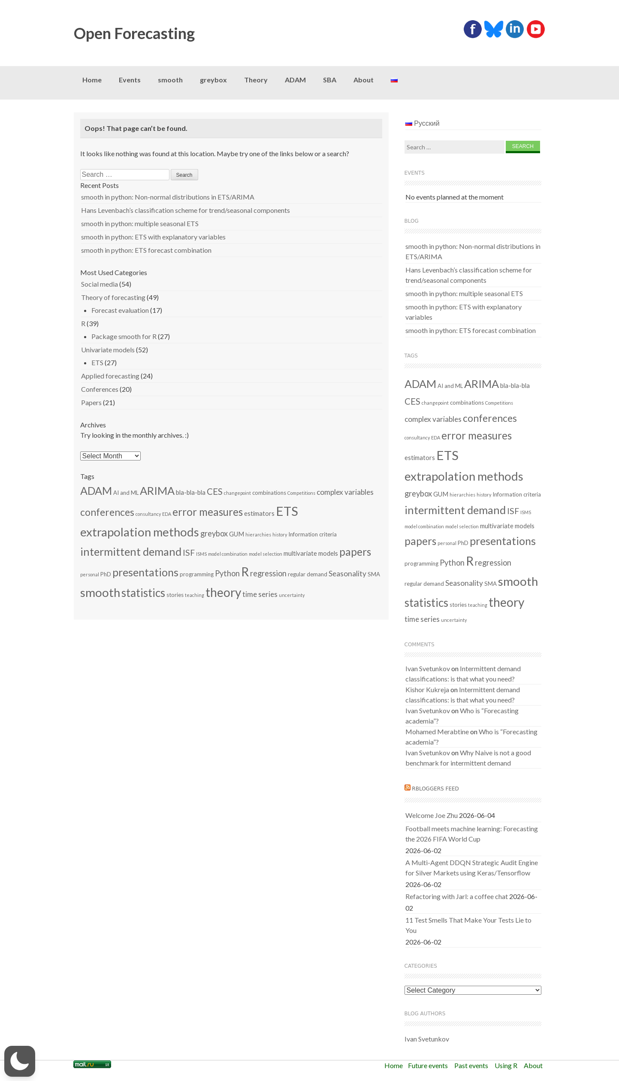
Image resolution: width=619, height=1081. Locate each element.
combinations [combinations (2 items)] (269, 492)
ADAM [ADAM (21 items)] (96, 490)
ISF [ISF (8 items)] (189, 552)
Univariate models (108, 349)
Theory (256, 80)
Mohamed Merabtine (437, 731)
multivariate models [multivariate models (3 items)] (311, 553)
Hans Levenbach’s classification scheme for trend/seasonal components (185, 210)
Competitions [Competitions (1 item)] (301, 493)
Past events (471, 1065)
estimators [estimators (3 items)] (259, 513)
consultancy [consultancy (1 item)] (148, 514)
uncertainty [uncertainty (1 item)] (292, 595)
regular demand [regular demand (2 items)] (307, 574)
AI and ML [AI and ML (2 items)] (126, 492)
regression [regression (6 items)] (268, 573)
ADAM (295, 80)
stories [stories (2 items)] (175, 594)
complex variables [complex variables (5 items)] (345, 492)
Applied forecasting (110, 376)
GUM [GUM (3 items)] (236, 534)
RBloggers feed (435, 789)
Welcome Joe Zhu (431, 815)
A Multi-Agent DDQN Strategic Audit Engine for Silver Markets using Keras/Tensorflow (471, 867)
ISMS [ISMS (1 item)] (201, 554)
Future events (428, 1065)
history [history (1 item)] (279, 534)
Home (92, 80)
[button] (19, 1061)
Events (130, 80)
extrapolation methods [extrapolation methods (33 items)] (139, 532)
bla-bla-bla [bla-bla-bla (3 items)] (190, 492)
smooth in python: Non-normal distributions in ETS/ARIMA (167, 197)
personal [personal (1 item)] (89, 574)
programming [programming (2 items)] (197, 574)
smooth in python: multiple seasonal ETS (140, 223)
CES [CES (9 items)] (215, 491)
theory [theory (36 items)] (223, 592)
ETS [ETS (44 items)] (287, 510)
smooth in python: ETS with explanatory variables (153, 237)
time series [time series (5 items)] (260, 594)
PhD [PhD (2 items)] (105, 574)
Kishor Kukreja (427, 689)
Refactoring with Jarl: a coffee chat (456, 896)
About (363, 80)
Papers (91, 402)
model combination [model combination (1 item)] (228, 554)
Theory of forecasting (113, 297)
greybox (213, 80)
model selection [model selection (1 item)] (265, 554)
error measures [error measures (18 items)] (207, 512)
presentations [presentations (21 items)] (145, 572)
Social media (99, 284)
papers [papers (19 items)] (355, 551)
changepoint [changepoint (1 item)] (237, 493)
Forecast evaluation (120, 310)
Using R (506, 1065)
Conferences (99, 389)
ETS (97, 362)
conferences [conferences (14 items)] (107, 512)
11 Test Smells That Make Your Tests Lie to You (468, 925)
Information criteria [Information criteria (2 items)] (312, 534)
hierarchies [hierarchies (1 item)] (258, 534)
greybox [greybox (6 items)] (214, 533)
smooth (170, 80)
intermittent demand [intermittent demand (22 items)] (130, 551)
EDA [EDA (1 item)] (166, 514)
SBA (329, 80)
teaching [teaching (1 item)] (194, 595)
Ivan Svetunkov (427, 668)
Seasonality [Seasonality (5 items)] (347, 573)
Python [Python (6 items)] (227, 573)
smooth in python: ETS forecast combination (146, 250)
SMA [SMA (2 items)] (374, 574)
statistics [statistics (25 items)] (143, 593)
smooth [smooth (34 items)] (100, 592)
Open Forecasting (134, 33)
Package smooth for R (124, 336)
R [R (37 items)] (245, 571)
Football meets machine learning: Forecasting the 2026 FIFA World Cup (471, 833)
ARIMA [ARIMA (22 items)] (157, 490)
